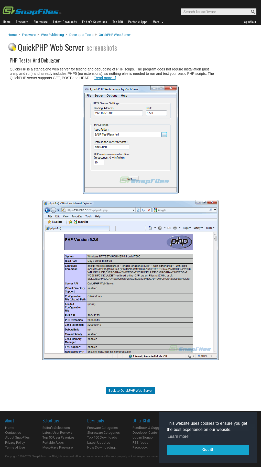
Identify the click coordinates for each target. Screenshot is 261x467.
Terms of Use (15, 447)
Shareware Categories (103, 432)
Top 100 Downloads (102, 437)
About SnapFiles (17, 437)
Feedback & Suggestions (151, 428)
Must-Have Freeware (57, 447)
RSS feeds (140, 442)
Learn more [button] (178, 436)
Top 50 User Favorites (58, 437)
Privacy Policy (15, 442)
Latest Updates (98, 442)
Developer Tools (81, 35)
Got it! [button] (207, 450)
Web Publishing (52, 35)
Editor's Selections (56, 428)
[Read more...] (104, 78)
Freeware (29, 35)
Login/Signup (143, 437)
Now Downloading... (102, 447)
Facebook (140, 447)
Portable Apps (53, 442)
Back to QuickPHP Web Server (130, 390)
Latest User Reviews (57, 432)
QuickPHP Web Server (115, 35)
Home (12, 35)
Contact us (13, 432)
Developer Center (145, 432)
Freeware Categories (102, 428)
